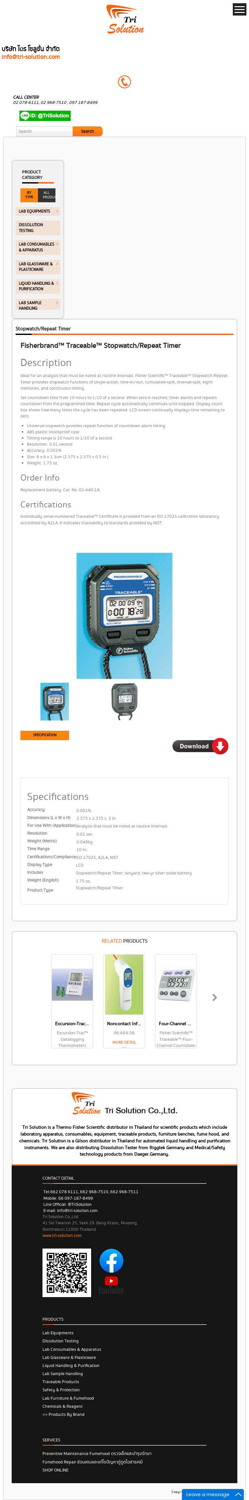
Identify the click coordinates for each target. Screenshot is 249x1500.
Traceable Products (60, 1382)
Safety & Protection (61, 1390)
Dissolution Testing (60, 1341)
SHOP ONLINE (55, 1470)
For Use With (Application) (52, 826)
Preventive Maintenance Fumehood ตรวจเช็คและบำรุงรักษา (96, 1453)
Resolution (37, 833)
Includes (35, 873)
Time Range (38, 849)
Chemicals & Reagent (62, 1406)
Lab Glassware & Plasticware (69, 1357)
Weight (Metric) (42, 841)
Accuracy (36, 810)
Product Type (40, 890)
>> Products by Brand (63, 1414)
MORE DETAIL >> (124, 1045)
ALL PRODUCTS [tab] (49, 195)
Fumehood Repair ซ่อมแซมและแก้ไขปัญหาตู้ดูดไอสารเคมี (92, 1462)
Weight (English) (43, 880)
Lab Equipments (58, 1333)
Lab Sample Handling (62, 1374)
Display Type (39, 865)
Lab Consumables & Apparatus (71, 1349)
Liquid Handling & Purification (71, 1365)
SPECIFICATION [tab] (45, 735)
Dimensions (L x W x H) (48, 818)
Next (212, 1004)
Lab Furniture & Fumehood (68, 1398)
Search (87, 131)
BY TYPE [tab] (29, 195)
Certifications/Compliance (51, 857)
